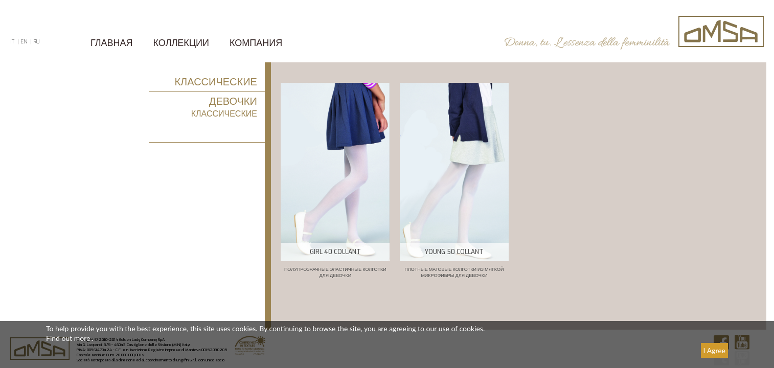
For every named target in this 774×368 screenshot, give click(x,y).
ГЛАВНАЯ (111, 43)
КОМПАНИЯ (256, 43)
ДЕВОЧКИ (233, 101)
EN (23, 41)
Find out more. (69, 338)
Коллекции (181, 43)
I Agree (714, 350)
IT (12, 41)
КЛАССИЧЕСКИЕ (215, 82)
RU (36, 41)
